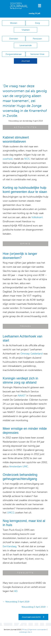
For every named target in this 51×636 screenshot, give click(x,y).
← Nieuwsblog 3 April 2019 (16, 601)
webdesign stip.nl (25, 632)
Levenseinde (25, 45)
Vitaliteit (26, 30)
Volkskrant (37, 217)
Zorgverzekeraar (13, 54)
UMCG (11, 512)
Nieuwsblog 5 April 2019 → (35, 607)
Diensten (13, 38)
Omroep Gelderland (31, 353)
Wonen (13, 23)
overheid (8, 158)
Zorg (37, 23)
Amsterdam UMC (18, 466)
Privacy (25, 630)
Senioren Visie (37, 54)
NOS (27, 158)
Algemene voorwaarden (38, 630)
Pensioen (37, 38)
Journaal (25, 61)
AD (15, 591)
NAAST (22, 395)
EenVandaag (9, 546)
